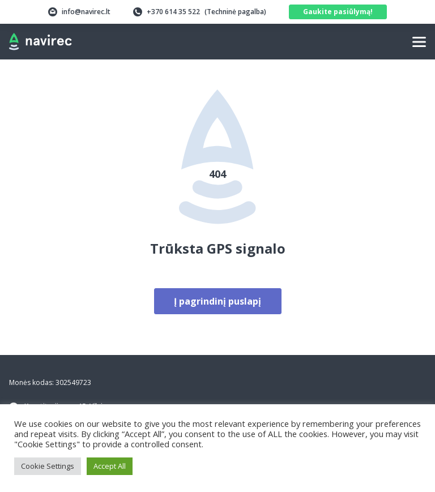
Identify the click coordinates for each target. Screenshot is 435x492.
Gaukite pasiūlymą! (338, 11)
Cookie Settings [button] (47, 466)
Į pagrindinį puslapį (217, 301)
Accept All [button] (109, 466)
